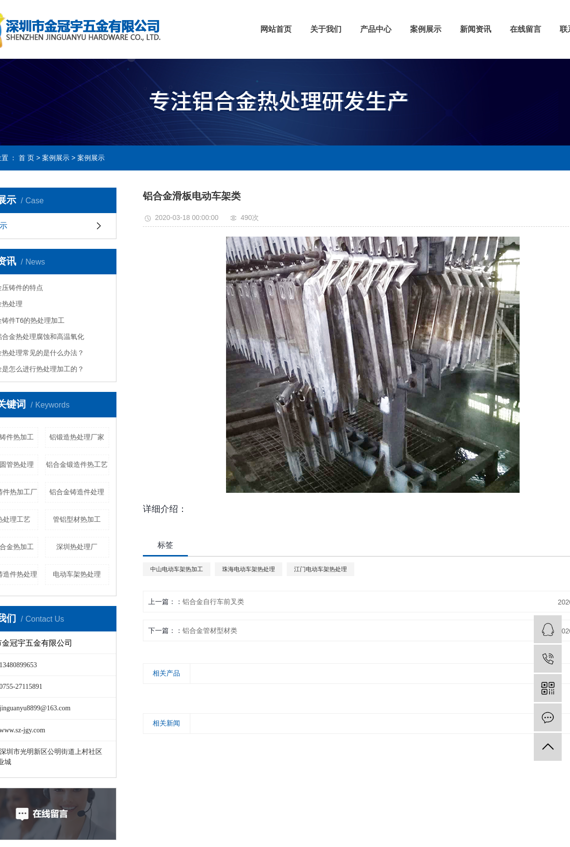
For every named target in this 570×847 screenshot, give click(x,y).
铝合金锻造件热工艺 (77, 464)
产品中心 (375, 29)
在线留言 (525, 29)
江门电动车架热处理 (320, 569)
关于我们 (326, 29)
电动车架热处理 (77, 574)
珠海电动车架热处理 (248, 569)
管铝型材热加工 (77, 519)
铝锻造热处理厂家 (76, 437)
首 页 (26, 158)
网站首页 (276, 29)
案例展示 (425, 29)
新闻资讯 (475, 29)
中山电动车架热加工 (176, 569)
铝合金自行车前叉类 (213, 601)
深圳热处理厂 (76, 547)
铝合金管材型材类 (209, 630)
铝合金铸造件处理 (76, 492)
